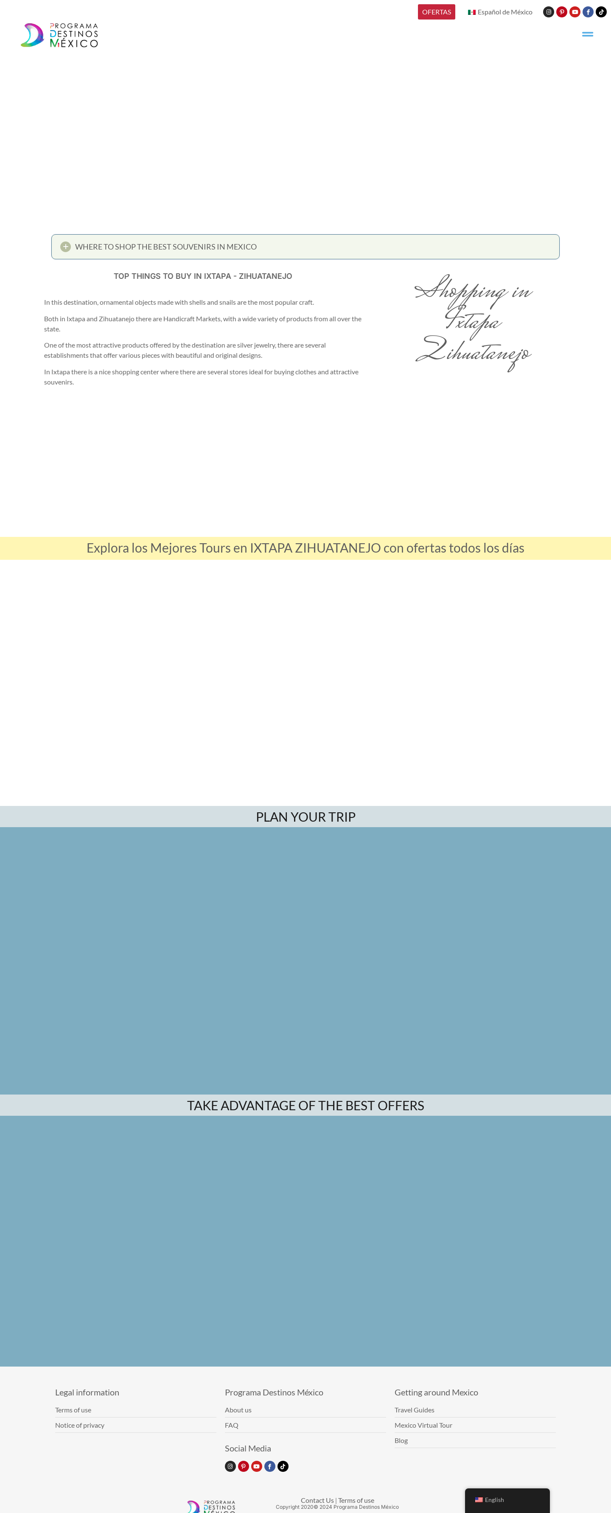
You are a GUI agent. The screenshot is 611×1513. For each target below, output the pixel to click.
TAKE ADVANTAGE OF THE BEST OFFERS (305, 1105)
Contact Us (317, 1500)
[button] (305, 248)
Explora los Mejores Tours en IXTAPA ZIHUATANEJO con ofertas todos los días (305, 547)
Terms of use (356, 1500)
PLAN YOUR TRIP (306, 816)
